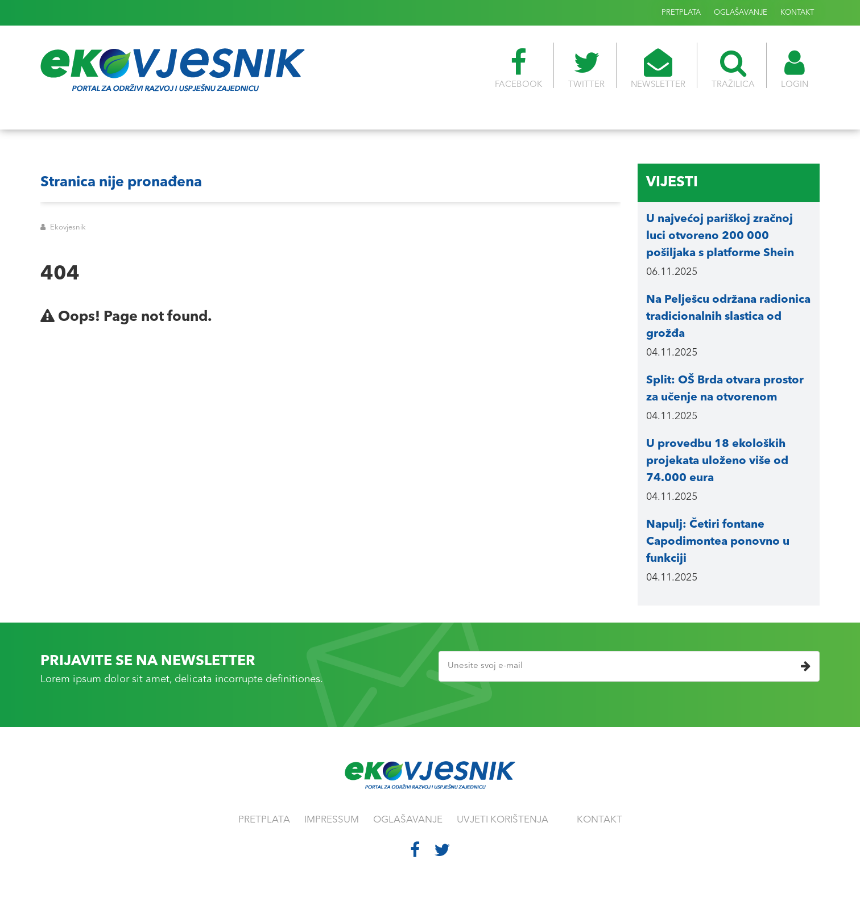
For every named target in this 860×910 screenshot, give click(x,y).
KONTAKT (797, 12)
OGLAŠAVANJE (740, 12)
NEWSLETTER (658, 68)
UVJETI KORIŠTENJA (502, 820)
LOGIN (794, 68)
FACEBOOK (518, 68)
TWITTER (586, 68)
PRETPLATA (681, 12)
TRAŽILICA (733, 68)
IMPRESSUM (331, 820)
